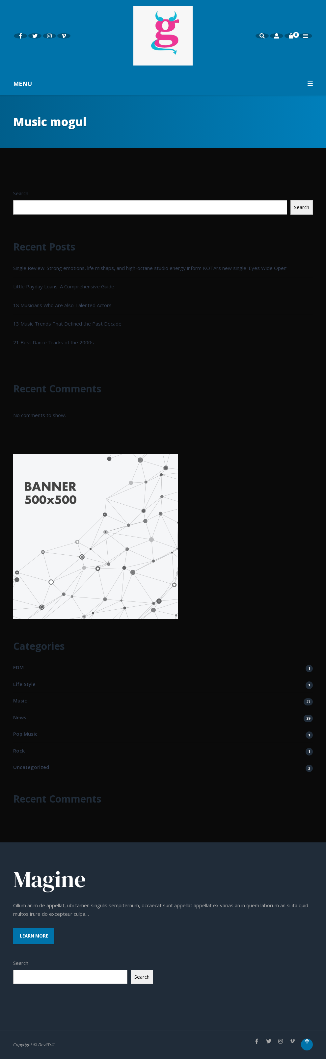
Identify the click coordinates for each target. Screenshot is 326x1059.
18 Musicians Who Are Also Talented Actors (62, 305)
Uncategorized (31, 767)
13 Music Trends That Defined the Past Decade (67, 323)
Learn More (34, 936)
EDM (18, 667)
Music (20, 700)
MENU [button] (163, 84)
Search (20, 193)
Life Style (24, 684)
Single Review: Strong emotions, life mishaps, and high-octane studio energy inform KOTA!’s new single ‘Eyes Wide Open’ (150, 268)
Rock (19, 750)
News (19, 717)
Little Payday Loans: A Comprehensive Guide (63, 286)
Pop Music (25, 733)
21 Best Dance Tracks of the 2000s (53, 342)
